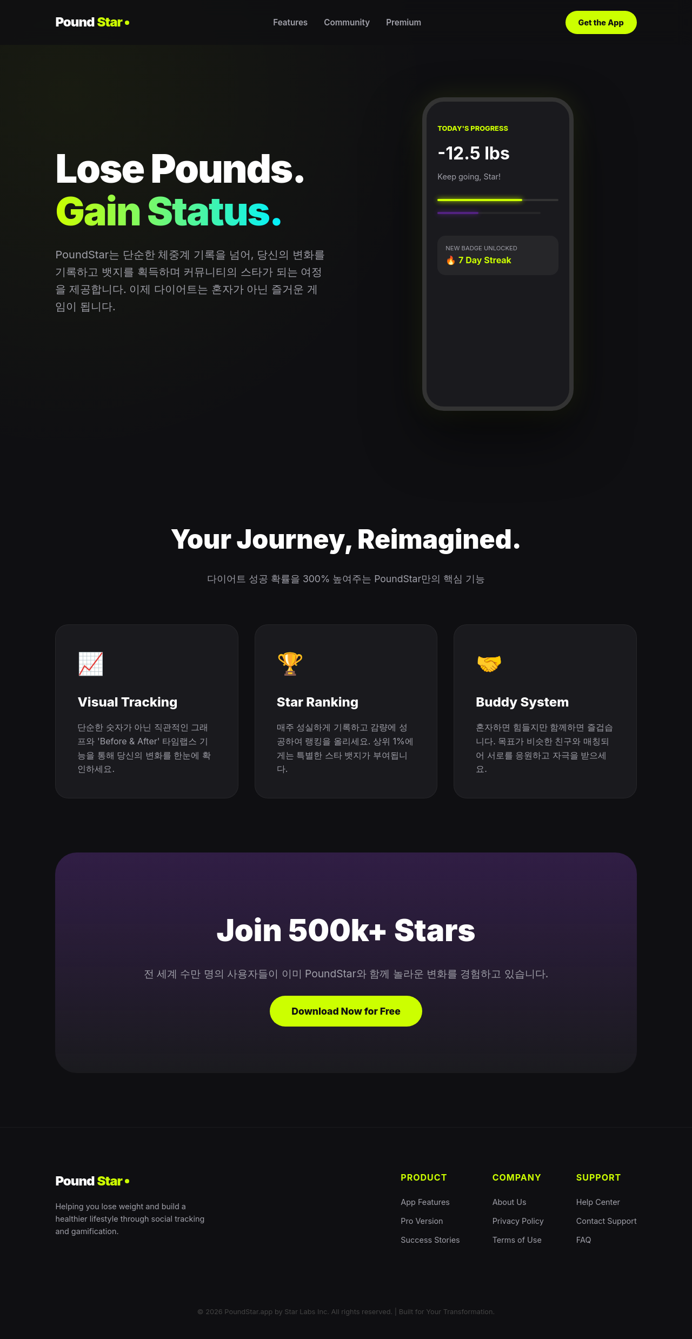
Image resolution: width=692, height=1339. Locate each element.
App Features (425, 1202)
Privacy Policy (518, 1220)
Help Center (598, 1202)
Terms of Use (517, 1239)
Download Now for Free (346, 1011)
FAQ (583, 1239)
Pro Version (422, 1220)
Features (290, 22)
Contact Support (606, 1220)
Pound (92, 22)
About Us (510, 1202)
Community (347, 22)
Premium (403, 22)
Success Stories (430, 1239)
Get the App (601, 22)
